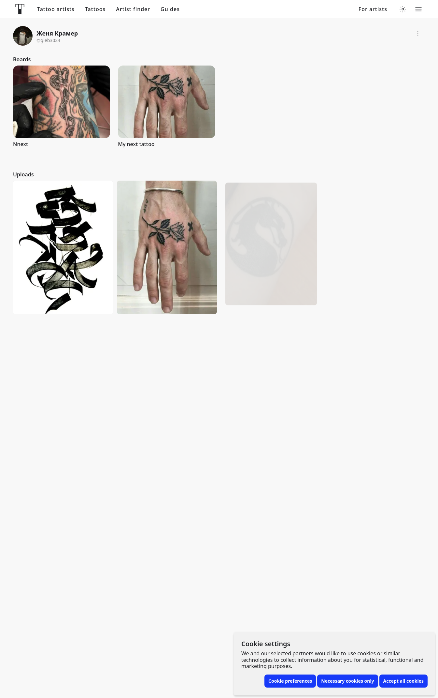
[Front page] (20, 9)
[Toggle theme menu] (403, 9)
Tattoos (95, 9)
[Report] (418, 33)
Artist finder (133, 9)
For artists (373, 9)
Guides (170, 9)
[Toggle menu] (418, 9)
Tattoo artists (56, 9)
